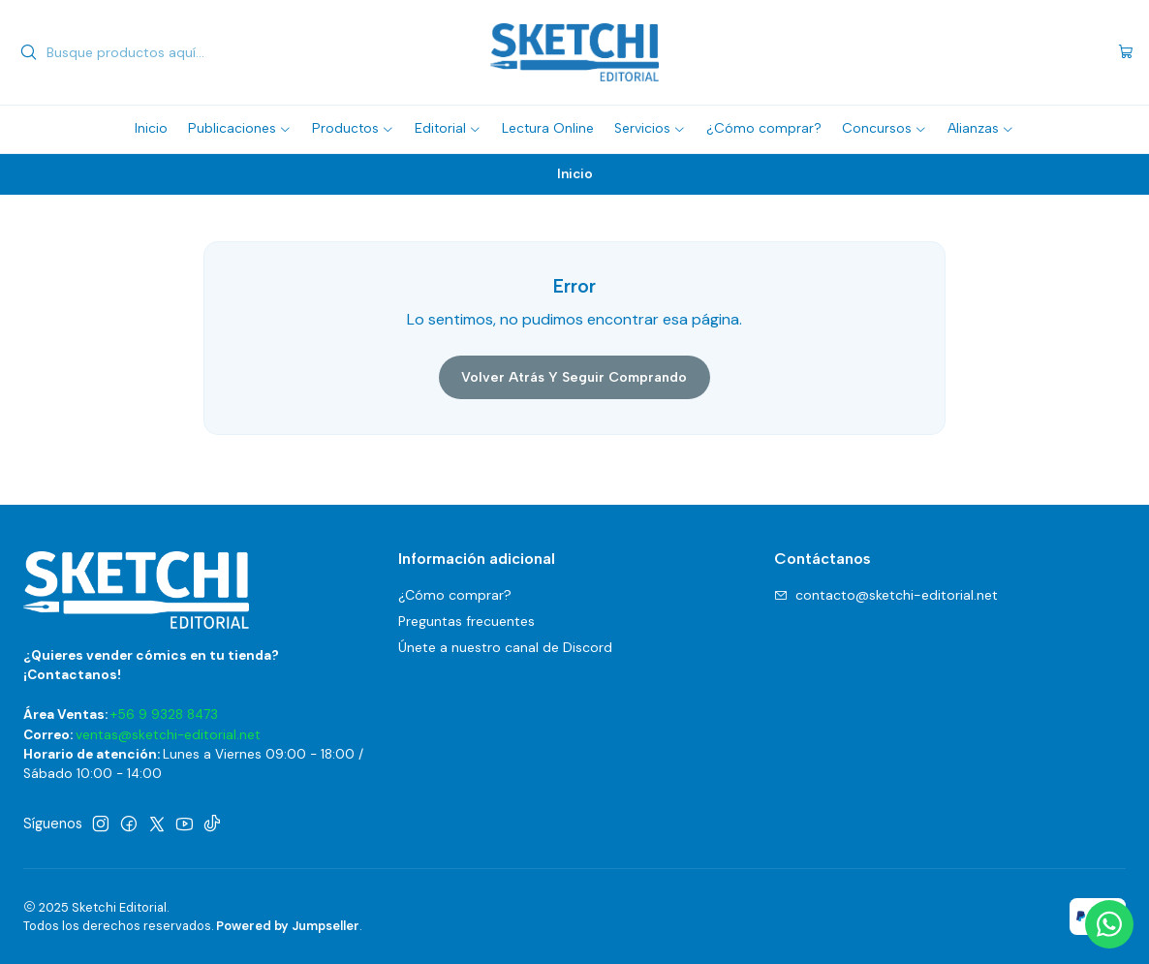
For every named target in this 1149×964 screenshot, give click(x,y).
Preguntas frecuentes (466, 621)
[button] (240, 129)
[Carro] (1125, 53)
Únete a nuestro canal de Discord (505, 647)
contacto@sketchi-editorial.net (886, 595)
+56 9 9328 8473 (164, 714)
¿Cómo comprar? (455, 595)
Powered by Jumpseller (287, 925)
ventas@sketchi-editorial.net (168, 735)
